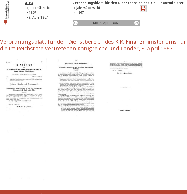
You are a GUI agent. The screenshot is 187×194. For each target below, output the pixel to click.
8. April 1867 (38, 17)
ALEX (29, 3)
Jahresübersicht (41, 7)
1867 (32, 12)
